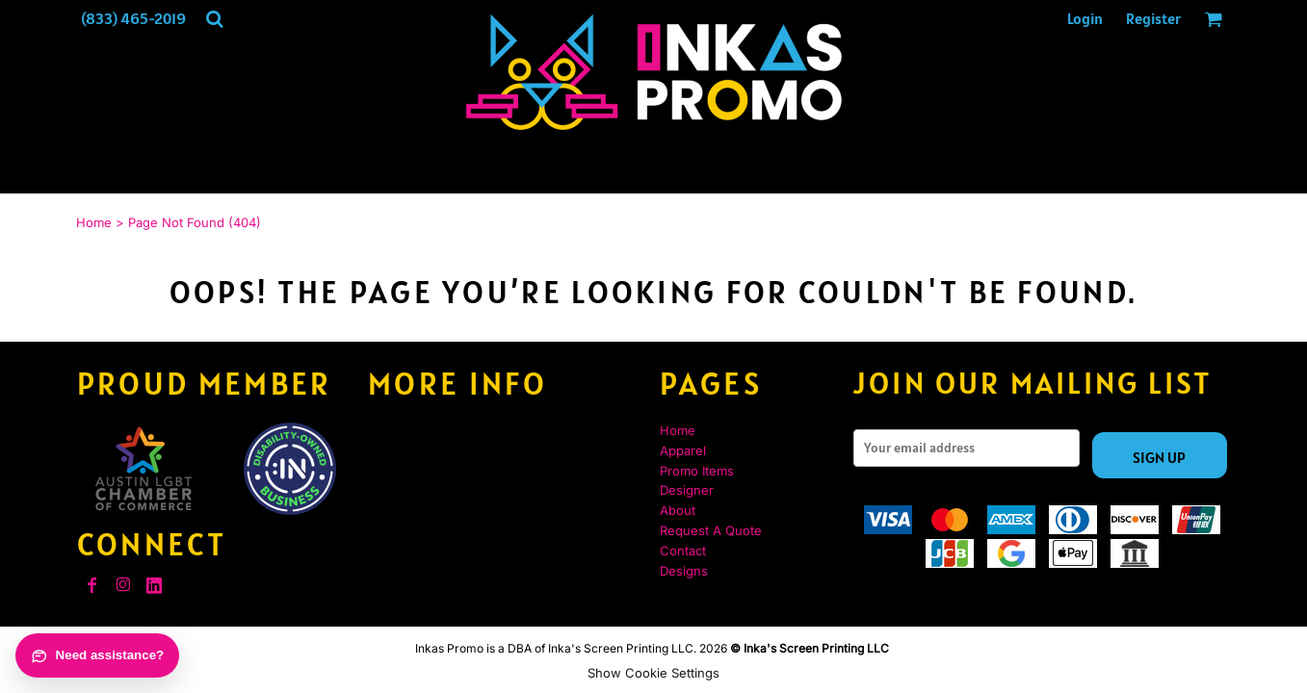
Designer (687, 490)
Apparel (683, 450)
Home (94, 222)
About (677, 510)
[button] (214, 19)
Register (1153, 18)
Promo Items (697, 470)
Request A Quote (711, 530)
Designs (684, 570)
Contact (683, 550)
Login (1085, 18)
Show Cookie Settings (653, 672)
